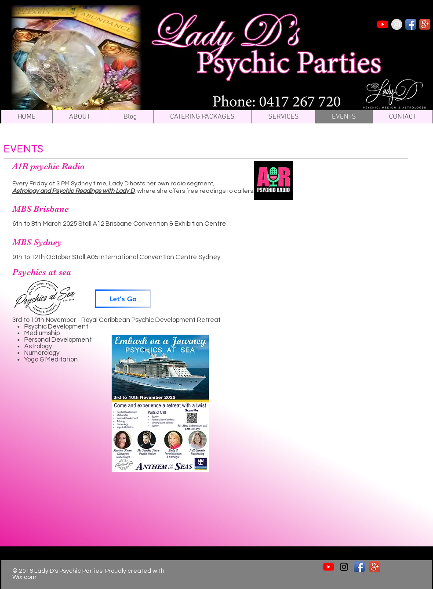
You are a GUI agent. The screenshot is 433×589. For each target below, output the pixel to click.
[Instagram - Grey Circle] (396, 24)
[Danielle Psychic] (382, 24)
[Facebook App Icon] (410, 24)
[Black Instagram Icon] (343, 566)
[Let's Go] (123, 298)
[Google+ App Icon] (424, 24)
